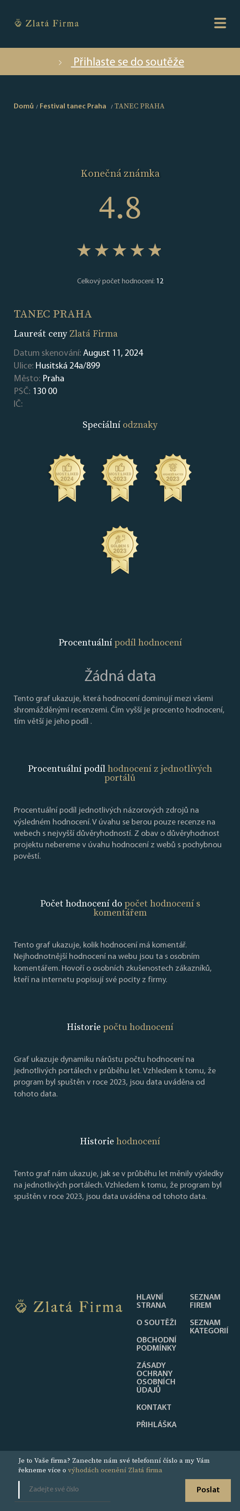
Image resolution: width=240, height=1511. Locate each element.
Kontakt (154, 1408)
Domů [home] (24, 106)
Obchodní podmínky (156, 1345)
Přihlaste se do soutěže (120, 62)
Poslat (208, 1490)
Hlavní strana (151, 1302)
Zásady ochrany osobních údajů (156, 1378)
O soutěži (156, 1323)
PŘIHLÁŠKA (156, 1425)
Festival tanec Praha (73, 106)
